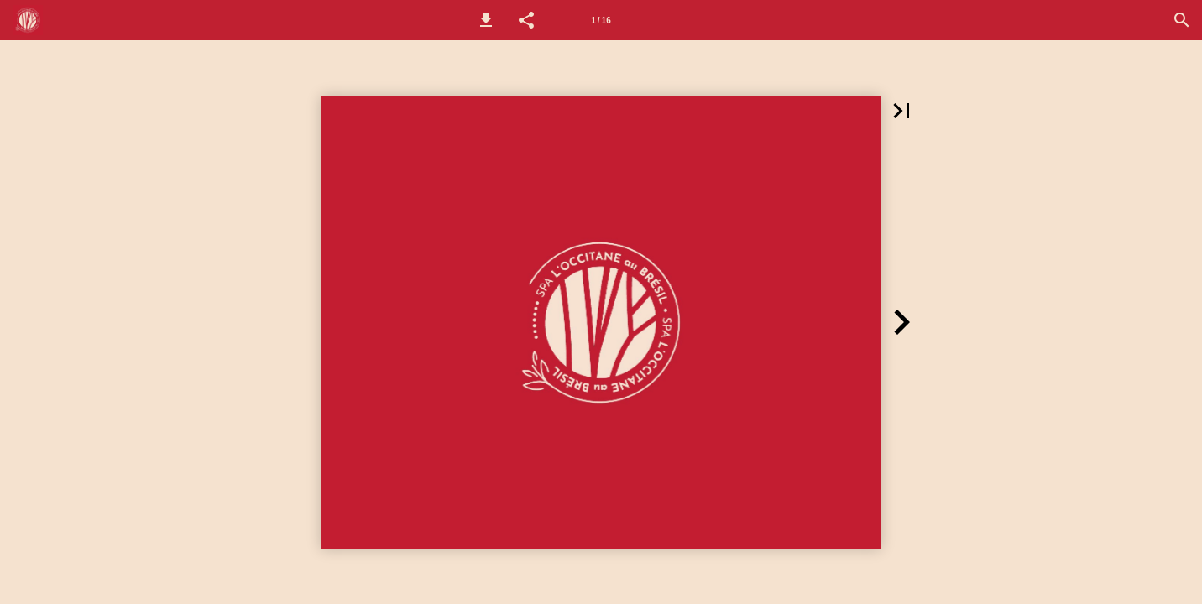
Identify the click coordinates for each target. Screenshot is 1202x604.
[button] (486, 20)
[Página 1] (601, 20)
